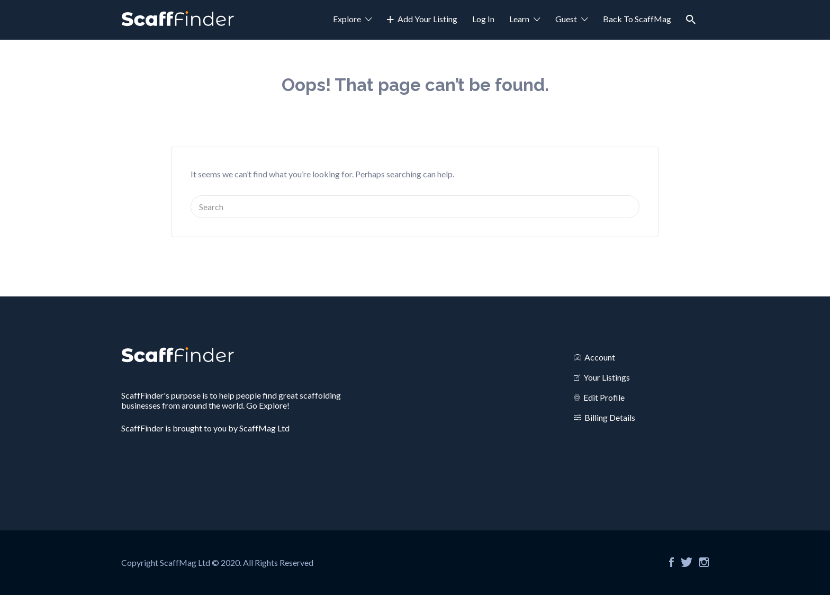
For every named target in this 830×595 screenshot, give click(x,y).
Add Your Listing (427, 19)
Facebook (671, 562)
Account (599, 357)
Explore (347, 19)
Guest (566, 19)
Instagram (704, 562)
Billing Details (609, 417)
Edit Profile (604, 397)
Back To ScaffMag (637, 19)
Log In (483, 19)
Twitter (686, 562)
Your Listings (606, 377)
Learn (519, 19)
